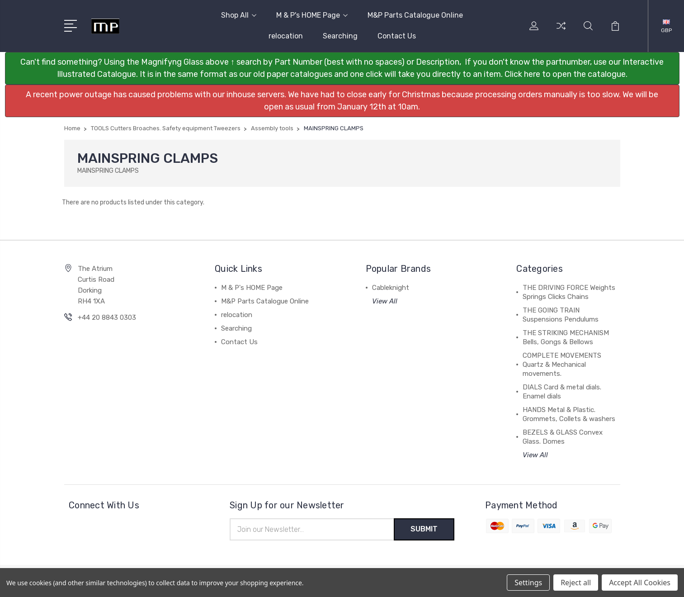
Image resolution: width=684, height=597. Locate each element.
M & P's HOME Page (312, 15)
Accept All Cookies (639, 583)
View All (384, 301)
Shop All (238, 15)
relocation (286, 36)
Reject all (576, 583)
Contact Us (396, 36)
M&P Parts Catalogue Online (415, 15)
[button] (342, 68)
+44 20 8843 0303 (107, 317)
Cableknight (390, 288)
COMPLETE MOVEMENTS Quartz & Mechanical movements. (562, 364)
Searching (340, 36)
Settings (528, 583)
